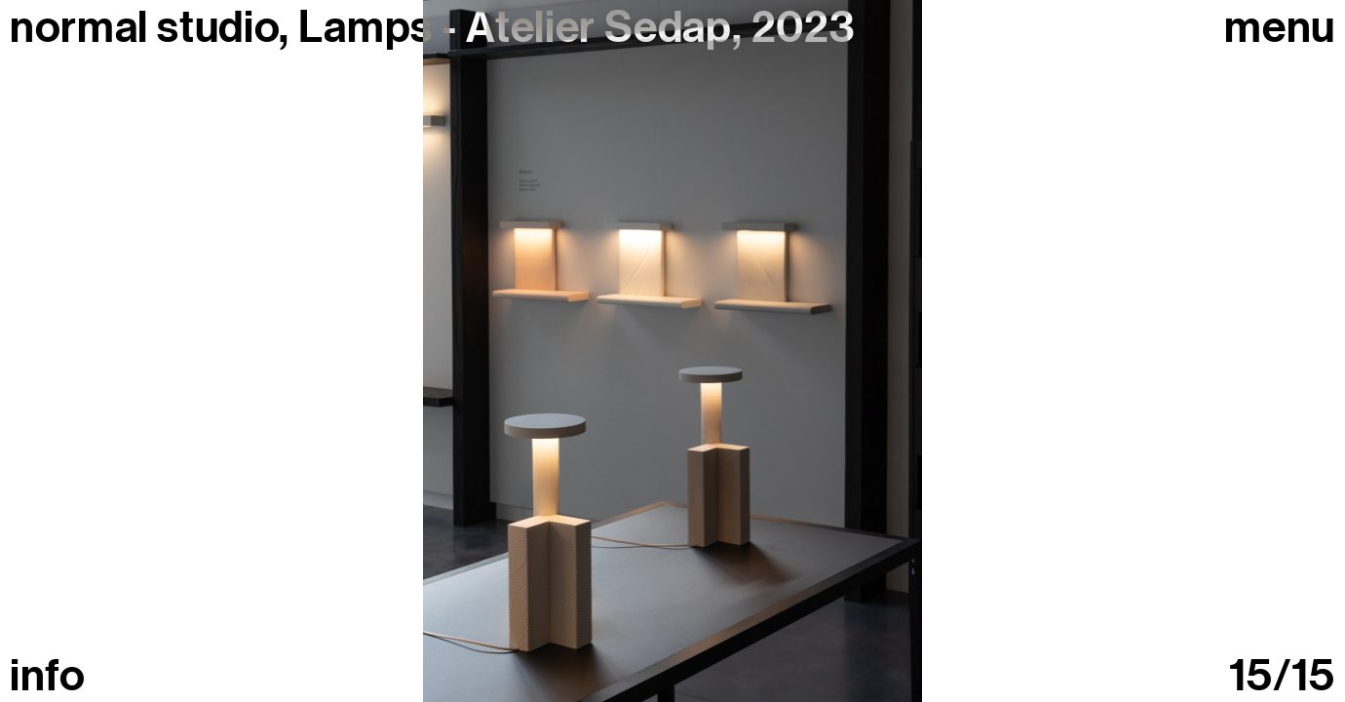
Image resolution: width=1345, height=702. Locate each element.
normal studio (144, 27)
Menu (1279, 28)
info (48, 676)
